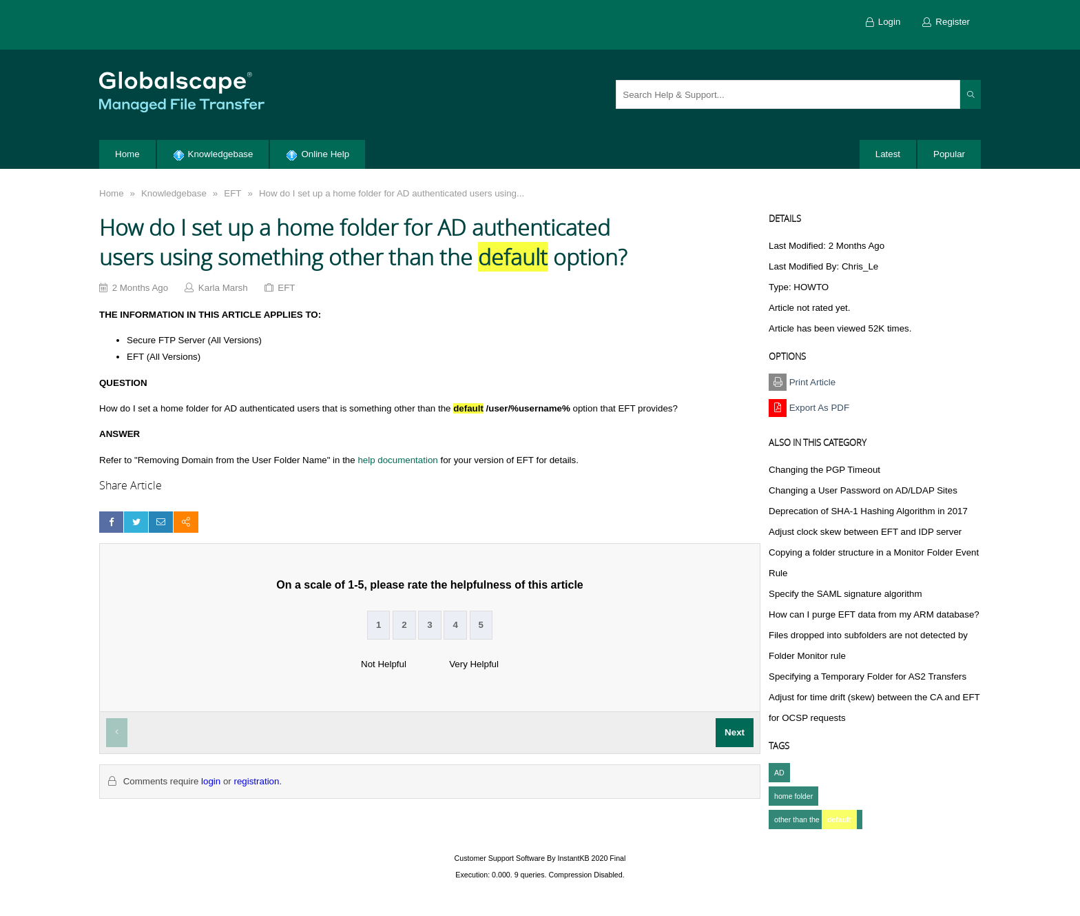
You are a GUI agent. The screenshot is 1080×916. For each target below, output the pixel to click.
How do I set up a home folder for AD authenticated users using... (391, 193)
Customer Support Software (500, 858)
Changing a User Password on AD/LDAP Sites (863, 490)
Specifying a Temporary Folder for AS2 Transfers (867, 676)
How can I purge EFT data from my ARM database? (874, 614)
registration (256, 781)
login (210, 781)
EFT (232, 193)
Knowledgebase (174, 193)
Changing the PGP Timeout (824, 470)
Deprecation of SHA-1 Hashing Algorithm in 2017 (868, 511)
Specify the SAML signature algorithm (845, 594)
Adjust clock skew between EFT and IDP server (865, 532)
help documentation (397, 460)
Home (111, 193)
